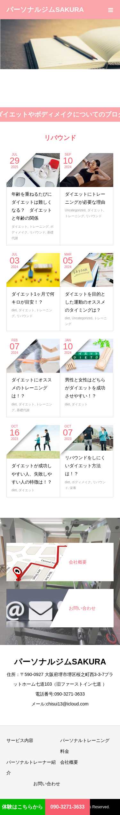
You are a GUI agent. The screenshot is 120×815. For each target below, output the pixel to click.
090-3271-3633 (68, 807)
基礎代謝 (23, 410)
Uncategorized (75, 210)
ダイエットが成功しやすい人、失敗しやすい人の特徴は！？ (32, 473)
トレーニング (39, 226)
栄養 (73, 488)
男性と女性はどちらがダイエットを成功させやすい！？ (85, 387)
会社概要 (69, 762)
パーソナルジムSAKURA (45, 9)
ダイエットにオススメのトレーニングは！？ (32, 387)
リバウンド (37, 232)
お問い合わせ (46, 783)
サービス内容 (19, 740)
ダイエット (20, 226)
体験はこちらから (22, 807)
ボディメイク (81, 482)
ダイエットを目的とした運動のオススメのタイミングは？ (85, 302)
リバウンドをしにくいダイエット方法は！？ (85, 465)
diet (14, 310)
